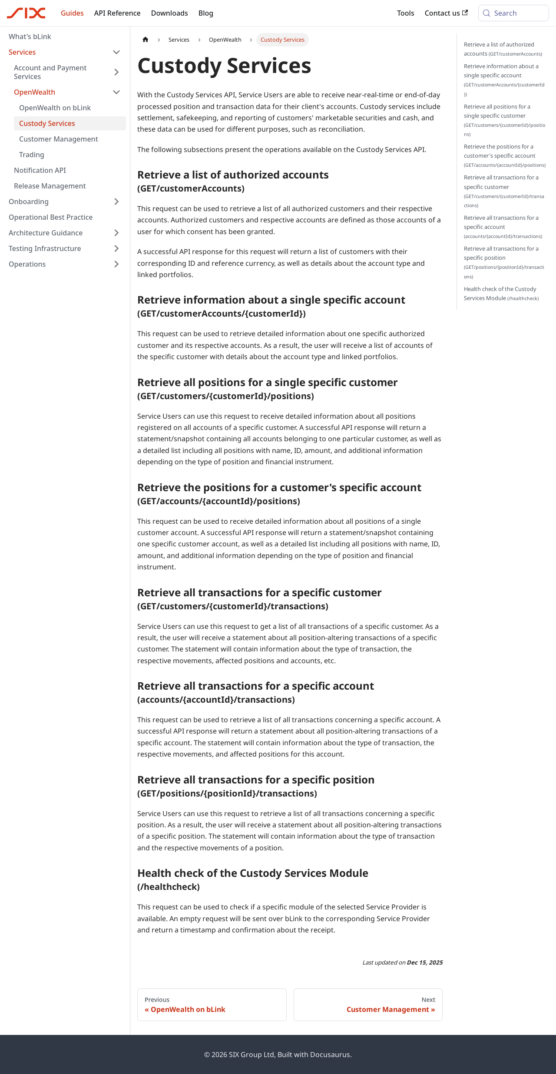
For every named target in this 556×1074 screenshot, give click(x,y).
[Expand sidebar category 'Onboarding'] (116, 201)
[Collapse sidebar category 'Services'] (116, 52)
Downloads (169, 13)
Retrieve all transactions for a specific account (503, 226)
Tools (405, 13)
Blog (206, 13)
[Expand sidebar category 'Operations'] (116, 264)
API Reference (117, 13)
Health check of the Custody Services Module (501, 293)
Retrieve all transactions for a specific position (504, 262)
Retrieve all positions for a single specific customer (504, 119)
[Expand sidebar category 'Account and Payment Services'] (116, 72)
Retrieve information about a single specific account (504, 79)
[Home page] (145, 39)
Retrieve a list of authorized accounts (503, 48)
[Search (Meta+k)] (513, 13)
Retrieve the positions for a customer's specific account (505, 155)
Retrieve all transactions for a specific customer (504, 190)
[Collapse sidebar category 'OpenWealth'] (116, 92)
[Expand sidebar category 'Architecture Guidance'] (116, 233)
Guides (72, 13)
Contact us (446, 13)
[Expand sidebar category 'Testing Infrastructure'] (116, 248)
